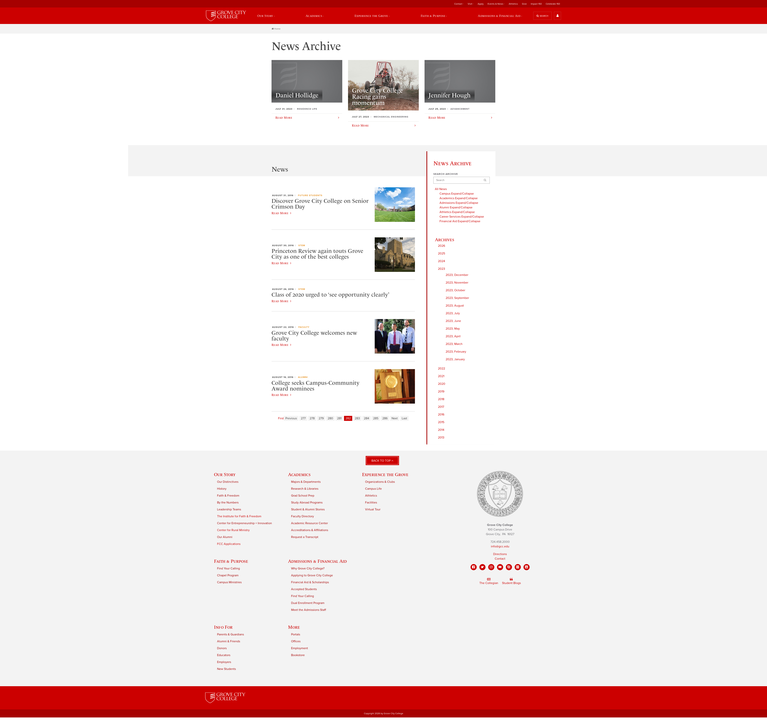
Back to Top (382, 461)
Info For (223, 627)
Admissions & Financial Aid (499, 16)
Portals (295, 635)
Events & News (495, 3)
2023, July (453, 314)
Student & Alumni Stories (308, 510)
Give (524, 3)
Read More (281, 213)
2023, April (453, 337)
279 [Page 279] (321, 419)
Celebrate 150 (553, 3)
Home (276, 29)
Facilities (371, 503)
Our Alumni (224, 537)
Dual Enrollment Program (307, 603)
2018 (441, 399)
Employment (299, 648)
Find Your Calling (228, 569)
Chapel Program (228, 575)
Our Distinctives (227, 482)
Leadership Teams (229, 510)
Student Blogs (511, 581)
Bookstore (298, 655)
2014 (441, 430)
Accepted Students (304, 589)
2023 (441, 269)
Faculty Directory (302, 516)
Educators (223, 655)
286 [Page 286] (385, 419)
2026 (441, 246)
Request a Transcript (304, 537)
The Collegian (488, 581)
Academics (313, 16)
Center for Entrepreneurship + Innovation (244, 523)
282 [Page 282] (348, 419)
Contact (458, 3)
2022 (441, 369)
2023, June (453, 321)
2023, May (453, 329)
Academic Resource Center (309, 523)
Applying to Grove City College (312, 575)
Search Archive (445, 174)
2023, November (457, 283)
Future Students (310, 195)
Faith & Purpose (433, 16)
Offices (295, 641)
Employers (224, 662)
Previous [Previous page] (291, 419)
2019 (441, 392)
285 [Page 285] (375, 419)
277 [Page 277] (303, 419)
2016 (441, 415)
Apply (481, 3)
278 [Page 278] (312, 419)
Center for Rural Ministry (233, 530)
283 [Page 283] (357, 419)
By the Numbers (228, 503)
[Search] (461, 180)
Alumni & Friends (228, 641)
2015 (441, 422)
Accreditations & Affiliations (309, 530)
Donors (222, 648)
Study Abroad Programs (307, 503)
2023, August (455, 306)
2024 (441, 261)
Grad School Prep (302, 496)
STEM (301, 245)
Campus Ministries (229, 582)
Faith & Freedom (228, 496)
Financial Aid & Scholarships (310, 582)
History (221, 489)
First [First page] (281, 419)
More (294, 627)
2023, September (457, 298)
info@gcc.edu (500, 547)
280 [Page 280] (330, 419)
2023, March (454, 344)
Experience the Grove (371, 16)
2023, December (457, 275)
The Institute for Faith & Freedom (239, 516)
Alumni (303, 377)
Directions (500, 554)
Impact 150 (536, 3)
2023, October (455, 291)
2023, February (456, 352)
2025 (441, 254)
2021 (441, 376)
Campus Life (373, 489)
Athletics (513, 3)
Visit (470, 3)
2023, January (455, 360)
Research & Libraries (304, 489)
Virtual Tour (372, 510)
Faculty (303, 327)
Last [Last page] (404, 419)
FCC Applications (228, 544)
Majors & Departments (306, 482)
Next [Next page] (395, 419)
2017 (441, 407)
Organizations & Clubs (380, 482)
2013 (441, 438)
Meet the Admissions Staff (308, 610)
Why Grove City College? (307, 569)
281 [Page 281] (339, 419)
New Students (226, 669)
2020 (441, 384)
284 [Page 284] (366, 419)
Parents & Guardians (230, 635)
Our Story (265, 16)
